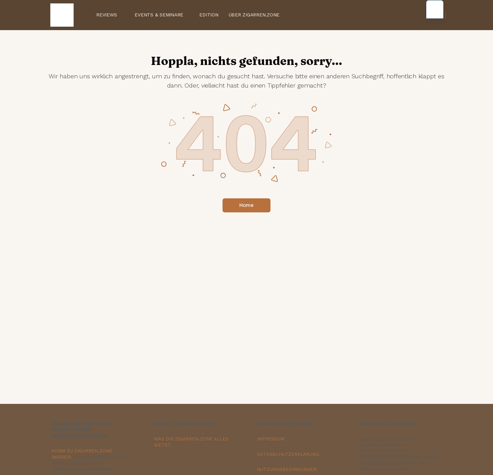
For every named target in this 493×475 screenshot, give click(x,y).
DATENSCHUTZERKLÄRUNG (288, 454)
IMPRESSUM (270, 438)
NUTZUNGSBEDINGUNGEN (287, 469)
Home (246, 205)
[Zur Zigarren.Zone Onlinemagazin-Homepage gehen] (62, 14)
